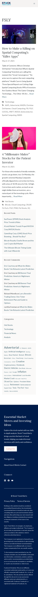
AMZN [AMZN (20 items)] (29, 348)
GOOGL (5, 112)
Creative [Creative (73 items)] (20, 361)
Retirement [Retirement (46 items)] (15, 384)
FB (27, 108)
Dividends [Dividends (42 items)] (20, 365)
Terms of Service (23, 501)
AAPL (7, 105)
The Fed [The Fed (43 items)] (20, 388)
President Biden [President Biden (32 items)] (25, 381)
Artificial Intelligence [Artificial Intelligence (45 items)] (16, 351)
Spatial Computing (9, 115)
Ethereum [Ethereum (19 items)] (28, 368)
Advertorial (14, 105)
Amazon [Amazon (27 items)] (24, 348)
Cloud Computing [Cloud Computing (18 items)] (28, 358)
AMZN (23, 105)
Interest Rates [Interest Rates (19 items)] (8, 375)
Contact (23, 465)
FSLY (31, 108)
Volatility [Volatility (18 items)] (6, 391)
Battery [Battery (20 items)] (6, 355)
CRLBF (28, 205)
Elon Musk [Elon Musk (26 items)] (22, 368)
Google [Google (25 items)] (14, 372)
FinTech (5, 208)
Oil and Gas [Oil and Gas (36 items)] (8, 382)
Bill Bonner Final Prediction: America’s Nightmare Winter (17, 276)
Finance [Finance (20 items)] (6, 372)
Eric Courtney (9, 266)
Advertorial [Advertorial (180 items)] (11, 347)
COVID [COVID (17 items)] (13, 361)
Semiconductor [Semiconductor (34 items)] (25, 385)
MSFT (11, 112)
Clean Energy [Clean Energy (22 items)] (19, 358)
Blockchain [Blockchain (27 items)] (7, 358)
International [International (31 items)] (16, 375)
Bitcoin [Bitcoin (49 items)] (28, 355)
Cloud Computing (18, 108)
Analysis (7, 337)
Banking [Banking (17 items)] (28, 351)
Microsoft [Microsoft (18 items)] (17, 378)
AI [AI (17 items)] (20, 348)
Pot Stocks (23, 208)
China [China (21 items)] (13, 358)
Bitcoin (8, 205)
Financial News (10, 333)
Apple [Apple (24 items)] (6, 352)
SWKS (19, 115)
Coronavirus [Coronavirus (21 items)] (7, 362)
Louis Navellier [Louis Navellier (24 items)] (26, 375)
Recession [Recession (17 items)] (6, 384)
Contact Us (10, 449)
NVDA (17, 112)
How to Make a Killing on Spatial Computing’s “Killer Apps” (18, 52)
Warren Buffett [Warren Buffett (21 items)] (13, 391)
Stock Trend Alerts (20, 496)
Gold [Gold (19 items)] (10, 372)
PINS (16, 208)
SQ (29, 208)
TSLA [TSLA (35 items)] (26, 388)
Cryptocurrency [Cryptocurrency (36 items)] (10, 365)
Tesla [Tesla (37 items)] (14, 388)
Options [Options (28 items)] (16, 381)
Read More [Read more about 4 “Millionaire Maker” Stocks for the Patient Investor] (17, 196)
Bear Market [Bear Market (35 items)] (13, 355)
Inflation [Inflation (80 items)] (22, 371)
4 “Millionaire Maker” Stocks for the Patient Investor (16, 158)
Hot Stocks (9, 201)
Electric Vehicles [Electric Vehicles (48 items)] (11, 368)
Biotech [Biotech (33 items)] (21, 355)
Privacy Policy (9, 501)
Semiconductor (27, 112)
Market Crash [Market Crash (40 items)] (9, 378)
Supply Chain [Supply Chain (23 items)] (8, 388)
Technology (9, 102)
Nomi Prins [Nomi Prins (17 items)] (24, 378)
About (6, 465)
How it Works (14, 465)
